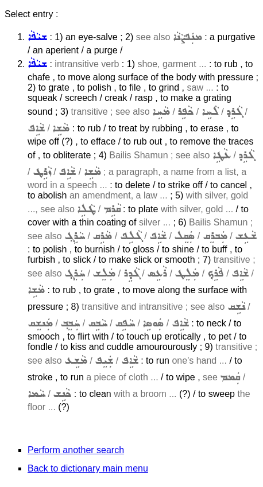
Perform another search (76, 450)
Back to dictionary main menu (88, 468)
